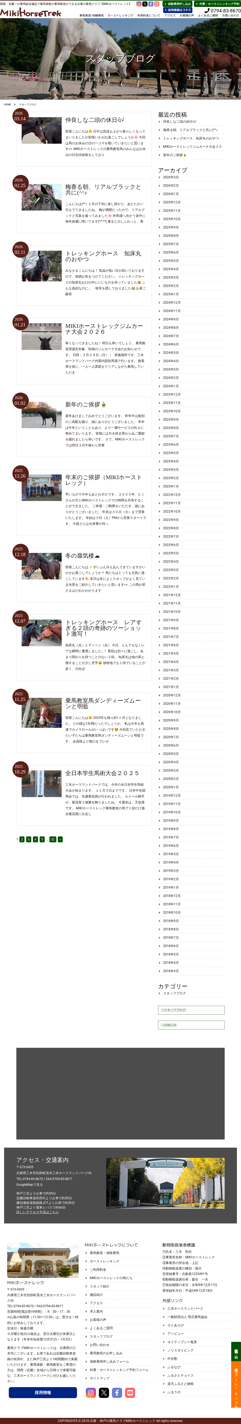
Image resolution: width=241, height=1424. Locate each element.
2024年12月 (172, 302)
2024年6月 (171, 344)
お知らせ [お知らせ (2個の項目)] (170, 1025)
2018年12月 (172, 896)
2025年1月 (171, 294)
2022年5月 (171, 553)
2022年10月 (172, 511)
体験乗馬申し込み (179, 4)
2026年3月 (171, 177)
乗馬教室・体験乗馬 (104, 1253)
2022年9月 (171, 520)
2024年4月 (171, 361)
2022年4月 (171, 562)
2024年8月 (171, 328)
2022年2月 (171, 578)
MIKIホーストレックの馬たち (111, 1278)
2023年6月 (171, 445)
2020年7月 (171, 737)
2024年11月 (172, 311)
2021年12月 (172, 595)
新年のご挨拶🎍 (175, 155)
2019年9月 (171, 821)
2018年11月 (172, 904)
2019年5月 (171, 854)
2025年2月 (171, 286)
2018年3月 (171, 971)
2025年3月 (171, 277)
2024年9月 (171, 319)
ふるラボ (174, 1392)
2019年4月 (171, 862)
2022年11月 (172, 503)
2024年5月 (171, 353)
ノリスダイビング (180, 1350)
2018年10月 (172, 912)
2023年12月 (172, 394)
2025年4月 (171, 269)
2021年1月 (171, 687)
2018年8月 (171, 929)
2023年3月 (171, 470)
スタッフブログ (174, 993)
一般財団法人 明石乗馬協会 (187, 1317)
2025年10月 (172, 219)
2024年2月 (171, 378)
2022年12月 (172, 495)
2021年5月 (171, 653)
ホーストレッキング (120, 15)
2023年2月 (171, 478)
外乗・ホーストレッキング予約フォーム (119, 1370)
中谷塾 (172, 1359)
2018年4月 (171, 963)
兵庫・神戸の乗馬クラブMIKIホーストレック (122, 1421)
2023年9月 (171, 419)
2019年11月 (172, 804)
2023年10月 (172, 411)
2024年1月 (171, 386)
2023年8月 (171, 428)
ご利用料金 (98, 1270)
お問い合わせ (99, 1345)
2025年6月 (171, 252)
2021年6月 (171, 645)
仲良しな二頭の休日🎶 (180, 122)
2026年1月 (171, 194)
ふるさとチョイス (180, 1375)
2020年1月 (171, 787)
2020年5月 (171, 754)
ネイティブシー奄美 (182, 1342)
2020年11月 (172, 704)
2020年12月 (172, 695)
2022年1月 (171, 587)
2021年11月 (172, 603)
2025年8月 (171, 236)
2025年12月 (172, 202)
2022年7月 (171, 536)
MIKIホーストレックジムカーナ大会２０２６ (192, 148)
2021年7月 (171, 637)
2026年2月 (171, 186)
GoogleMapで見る (29, 1185)
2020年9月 (171, 720)
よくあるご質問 (208, 15)
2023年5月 (171, 453)
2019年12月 (172, 795)
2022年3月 (171, 570)
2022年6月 (171, 545)
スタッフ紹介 (99, 1286)
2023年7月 (171, 436)
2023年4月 (171, 461)
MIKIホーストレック (25, 1282)
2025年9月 (171, 227)
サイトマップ (99, 1378)
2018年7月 (171, 938)
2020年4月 (171, 762)
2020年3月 (171, 770)
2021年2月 (171, 679)
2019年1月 (171, 887)
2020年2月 (171, 779)
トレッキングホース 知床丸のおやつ (191, 138)
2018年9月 (171, 921)
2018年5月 (171, 954)
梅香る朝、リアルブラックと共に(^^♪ (190, 130)
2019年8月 (171, 829)
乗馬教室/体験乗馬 (91, 15)
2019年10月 (172, 812)
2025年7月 (171, 244)
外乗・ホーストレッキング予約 (219, 4)
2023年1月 (171, 486)
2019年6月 (171, 846)
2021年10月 (172, 612)
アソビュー (175, 1334)
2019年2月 (171, 879)
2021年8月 (171, 628)
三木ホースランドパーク (185, 1308)
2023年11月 (172, 403)
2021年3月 (171, 670)
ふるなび (174, 1367)
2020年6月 (171, 745)
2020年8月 (171, 729)
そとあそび (175, 1325)
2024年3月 (171, 369)
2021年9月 (171, 620)
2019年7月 (171, 837)
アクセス (169, 15)
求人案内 (96, 1311)
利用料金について (148, 15)
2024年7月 (171, 336)
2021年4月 (171, 662)
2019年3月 (171, 871)
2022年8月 (171, 528)
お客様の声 (186, 15)
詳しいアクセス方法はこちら (37, 1212)
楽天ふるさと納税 (180, 1384)
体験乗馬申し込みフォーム (109, 1361)
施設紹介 (96, 1295)
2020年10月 (172, 712)
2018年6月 (171, 946)
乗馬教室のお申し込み (106, 1353)
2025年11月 (172, 211)
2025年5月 (171, 261)
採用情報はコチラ (179, 10)
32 (53, 839)
